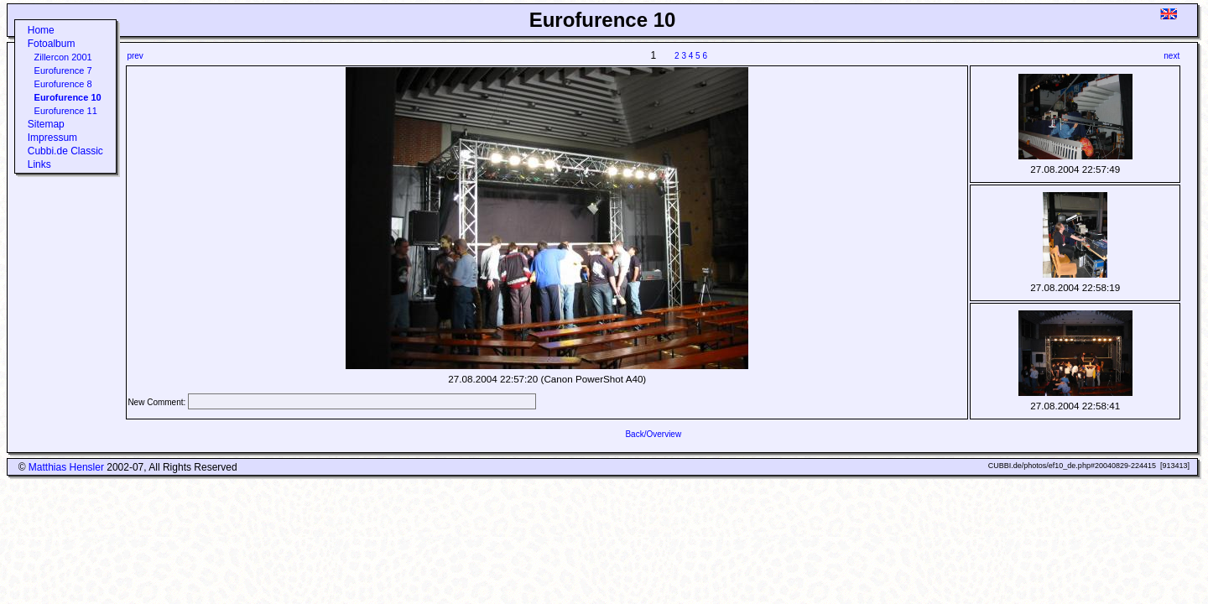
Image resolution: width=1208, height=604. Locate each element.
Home (41, 30)
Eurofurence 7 (63, 70)
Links (39, 164)
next (1171, 55)
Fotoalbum (52, 43)
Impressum (52, 137)
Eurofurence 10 (68, 97)
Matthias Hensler (66, 467)
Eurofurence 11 (65, 111)
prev (135, 55)
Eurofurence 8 (63, 84)
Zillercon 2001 (63, 57)
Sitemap (46, 124)
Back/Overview (653, 434)
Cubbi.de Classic (65, 151)
